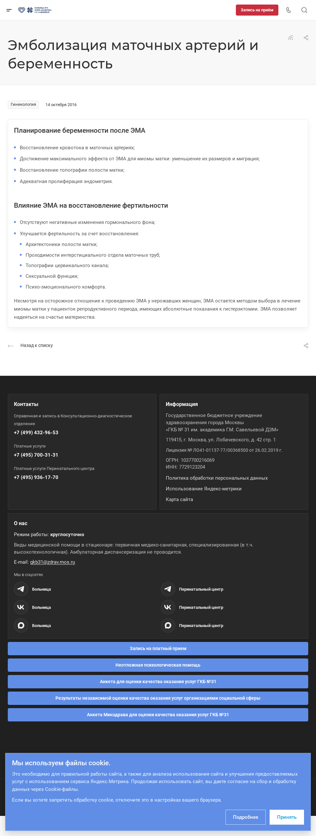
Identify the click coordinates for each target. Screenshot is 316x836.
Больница (41, 589)
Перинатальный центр (201, 589)
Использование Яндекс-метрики (204, 489)
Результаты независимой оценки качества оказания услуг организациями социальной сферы (158, 698)
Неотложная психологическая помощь (158, 665)
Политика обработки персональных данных (217, 478)
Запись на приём (257, 9)
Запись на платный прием (158, 648)
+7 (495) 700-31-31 (36, 455)
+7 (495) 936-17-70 (36, 477)
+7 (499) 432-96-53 (36, 433)
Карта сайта (179, 499)
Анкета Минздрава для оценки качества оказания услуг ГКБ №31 (158, 714)
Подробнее (245, 817)
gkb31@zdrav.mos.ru (52, 562)
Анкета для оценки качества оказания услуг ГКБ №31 (158, 681)
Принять (287, 817)
